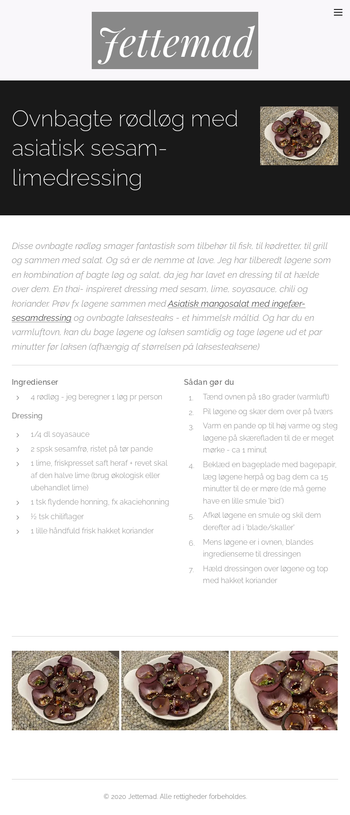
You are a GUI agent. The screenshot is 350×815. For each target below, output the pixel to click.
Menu (338, 12)
